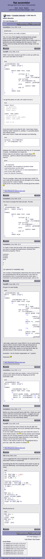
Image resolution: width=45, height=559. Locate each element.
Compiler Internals (18, 15)
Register (26, 8)
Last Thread (28, 539)
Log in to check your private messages (19, 9)
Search (21, 8)
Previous (11, 21)
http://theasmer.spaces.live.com (15, 191)
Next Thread (36, 539)
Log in (32, 9)
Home (16, 8)
